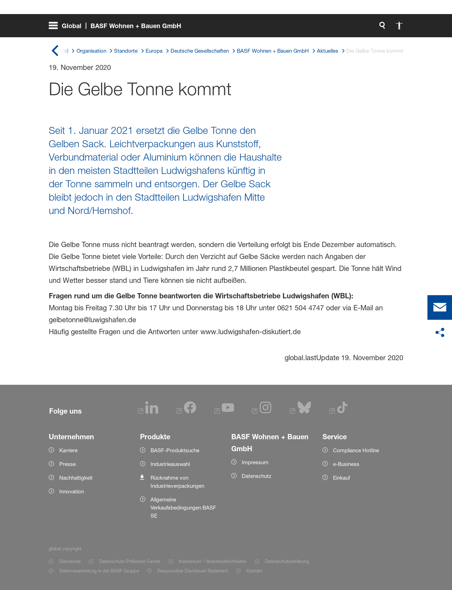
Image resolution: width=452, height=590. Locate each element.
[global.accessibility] (324, 28)
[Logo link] (374, 28)
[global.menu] (118, 28)
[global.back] (55, 51)
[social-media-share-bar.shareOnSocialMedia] (439, 332)
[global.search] (308, 28)
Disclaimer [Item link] (70, 561)
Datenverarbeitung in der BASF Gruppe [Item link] (99, 570)
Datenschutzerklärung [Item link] (287, 561)
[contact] (439, 307)
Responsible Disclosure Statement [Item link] (193, 570)
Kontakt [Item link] (254, 570)
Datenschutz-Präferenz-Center (129, 561)
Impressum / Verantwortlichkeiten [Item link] (212, 561)
